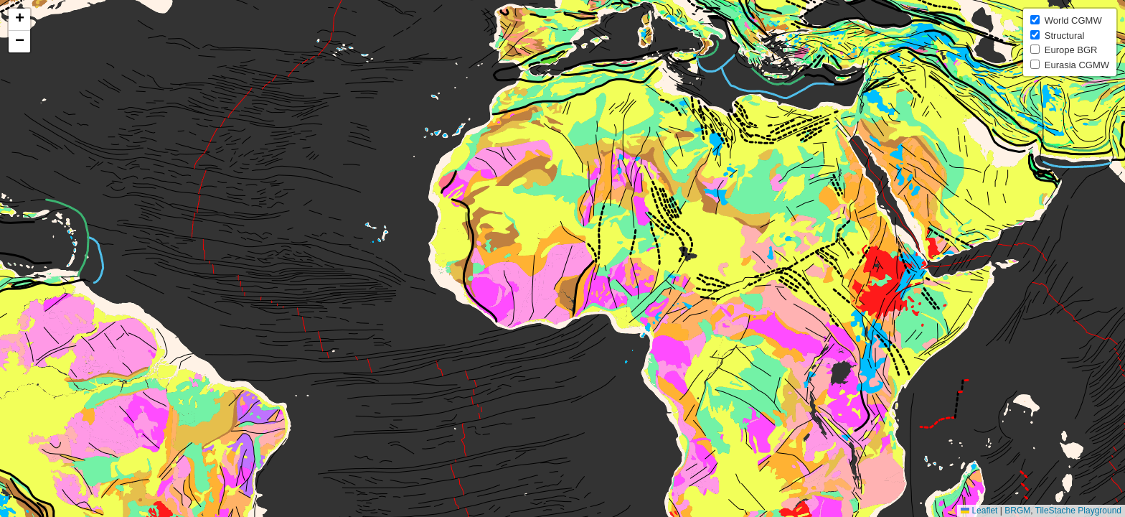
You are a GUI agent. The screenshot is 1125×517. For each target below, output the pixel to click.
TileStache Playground (1078, 511)
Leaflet (979, 511)
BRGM (1017, 511)
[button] (19, 20)
